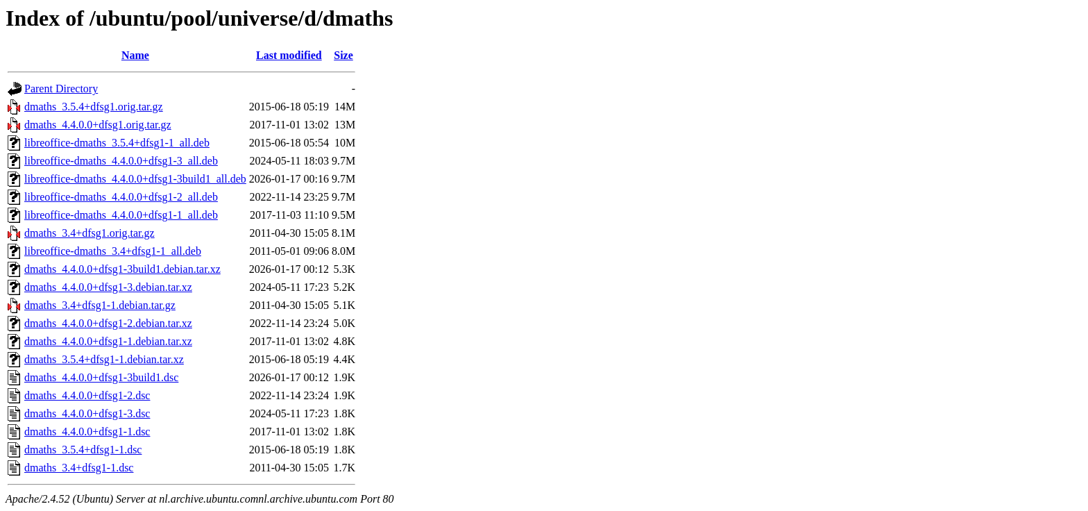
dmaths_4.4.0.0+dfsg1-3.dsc (87, 413)
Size (343, 55)
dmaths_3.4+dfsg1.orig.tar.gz (89, 233)
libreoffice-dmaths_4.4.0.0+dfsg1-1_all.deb (121, 215)
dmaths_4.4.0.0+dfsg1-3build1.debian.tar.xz (122, 269)
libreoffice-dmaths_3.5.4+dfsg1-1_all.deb (117, 143)
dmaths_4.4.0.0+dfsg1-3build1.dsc (101, 377)
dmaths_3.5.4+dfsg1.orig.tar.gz (93, 106)
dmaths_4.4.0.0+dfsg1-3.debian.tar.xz (108, 287)
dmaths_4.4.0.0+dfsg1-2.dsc (87, 395)
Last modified (289, 55)
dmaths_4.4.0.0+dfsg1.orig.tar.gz (97, 125)
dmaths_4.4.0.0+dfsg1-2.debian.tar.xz (108, 323)
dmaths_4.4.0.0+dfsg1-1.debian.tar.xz (108, 341)
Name (135, 55)
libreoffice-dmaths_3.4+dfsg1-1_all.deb (112, 251)
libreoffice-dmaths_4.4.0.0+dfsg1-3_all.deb (121, 161)
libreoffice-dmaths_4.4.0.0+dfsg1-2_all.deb (121, 197)
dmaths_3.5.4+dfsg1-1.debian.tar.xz (104, 359)
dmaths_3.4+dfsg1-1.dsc (78, 468)
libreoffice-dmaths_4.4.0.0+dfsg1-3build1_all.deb (135, 179)
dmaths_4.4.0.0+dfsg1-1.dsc (87, 431)
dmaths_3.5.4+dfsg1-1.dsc (83, 449)
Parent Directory (61, 88)
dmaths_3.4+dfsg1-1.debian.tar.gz (100, 305)
